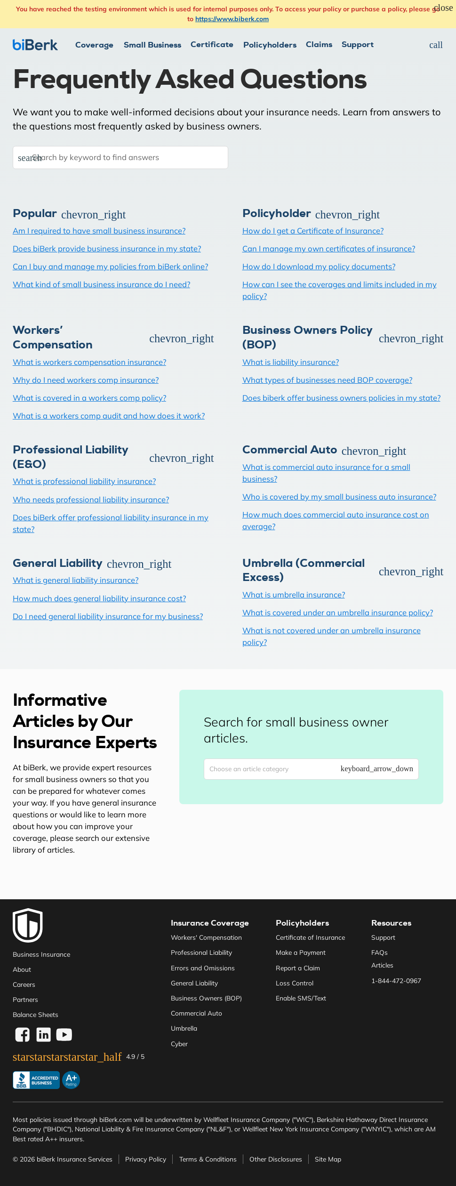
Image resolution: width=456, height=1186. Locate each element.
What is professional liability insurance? (84, 481)
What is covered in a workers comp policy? (89, 398)
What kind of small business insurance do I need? (101, 284)
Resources (391, 923)
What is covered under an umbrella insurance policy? (337, 612)
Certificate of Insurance (310, 937)
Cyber (179, 1044)
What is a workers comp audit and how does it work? (109, 415)
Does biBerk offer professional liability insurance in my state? (110, 523)
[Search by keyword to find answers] (120, 157)
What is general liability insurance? (75, 580)
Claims (319, 44)
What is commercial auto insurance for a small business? (326, 473)
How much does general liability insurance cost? (99, 598)
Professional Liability (201, 952)
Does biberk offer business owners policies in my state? (341, 398)
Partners (25, 999)
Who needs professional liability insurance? (91, 499)
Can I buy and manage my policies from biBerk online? (110, 266)
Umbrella (184, 1028)
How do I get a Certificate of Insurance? (313, 230)
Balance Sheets (35, 1014)
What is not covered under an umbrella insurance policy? (331, 636)
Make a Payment (301, 952)
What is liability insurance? (290, 362)
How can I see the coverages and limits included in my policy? (339, 290)
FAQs (379, 952)
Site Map (328, 1159)
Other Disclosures (275, 1159)
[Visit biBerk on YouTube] (64, 1034)
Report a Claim (298, 968)
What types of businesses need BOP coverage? (327, 380)
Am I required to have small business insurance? (99, 230)
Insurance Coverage (210, 923)
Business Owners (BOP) (206, 998)
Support (358, 44)
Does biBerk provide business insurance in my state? (107, 248)
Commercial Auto (196, 1013)
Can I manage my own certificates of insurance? (328, 248)
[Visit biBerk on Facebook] (22, 1034)
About (22, 969)
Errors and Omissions (203, 968)
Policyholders (302, 923)
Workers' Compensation (206, 937)
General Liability (194, 983)
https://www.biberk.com (232, 19)
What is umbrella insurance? (293, 594)
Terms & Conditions (208, 1159)
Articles (382, 965)
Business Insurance (41, 954)
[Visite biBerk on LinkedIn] (43, 1034)
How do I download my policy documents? (318, 266)
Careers (24, 984)
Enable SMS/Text (301, 998)
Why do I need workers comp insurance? (86, 380)
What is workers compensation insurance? (89, 362)
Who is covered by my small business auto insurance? (339, 496)
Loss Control (294, 983)
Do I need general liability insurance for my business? (108, 616)
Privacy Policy (145, 1159)
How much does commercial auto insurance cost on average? (335, 520)
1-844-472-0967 (396, 980)
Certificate (212, 44)
